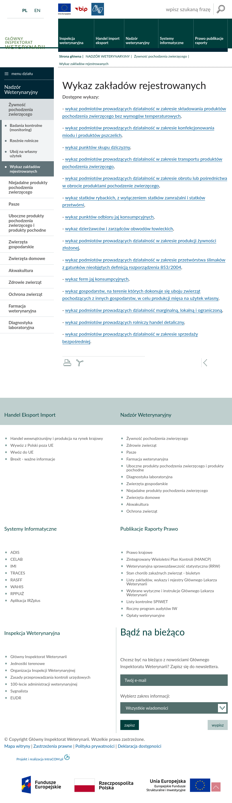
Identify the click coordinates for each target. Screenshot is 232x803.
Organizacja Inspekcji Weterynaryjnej (42, 671)
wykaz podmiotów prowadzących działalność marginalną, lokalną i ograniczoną (143, 310)
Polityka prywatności (94, 746)
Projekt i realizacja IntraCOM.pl (40, 759)
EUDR (15, 698)
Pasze (14, 204)
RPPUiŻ (17, 594)
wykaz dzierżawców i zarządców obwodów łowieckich (119, 229)
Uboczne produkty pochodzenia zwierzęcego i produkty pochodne (27, 223)
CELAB (16, 560)
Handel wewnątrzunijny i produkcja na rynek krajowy (56, 439)
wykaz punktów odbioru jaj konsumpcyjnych (109, 217)
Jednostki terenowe (27, 664)
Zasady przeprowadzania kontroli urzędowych (50, 678)
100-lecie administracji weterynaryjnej (43, 685)
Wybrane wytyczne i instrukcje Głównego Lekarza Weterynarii (170, 593)
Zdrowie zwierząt (25, 282)
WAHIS (16, 587)
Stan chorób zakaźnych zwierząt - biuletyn (163, 574)
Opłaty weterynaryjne (145, 616)
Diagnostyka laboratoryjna (21, 325)
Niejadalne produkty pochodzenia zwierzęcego (28, 187)
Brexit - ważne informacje (32, 460)
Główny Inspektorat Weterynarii (38, 657)
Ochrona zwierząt (25, 294)
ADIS (14, 553)
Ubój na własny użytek (23, 153)
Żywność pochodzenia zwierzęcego (160, 56)
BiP (81, 9)
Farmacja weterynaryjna (22, 309)
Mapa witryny (17, 746)
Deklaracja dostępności (139, 746)
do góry (216, 787)
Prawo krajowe (139, 553)
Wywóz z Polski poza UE (31, 446)
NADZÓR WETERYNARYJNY (108, 56)
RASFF (16, 580)
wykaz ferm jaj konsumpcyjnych (97, 279)
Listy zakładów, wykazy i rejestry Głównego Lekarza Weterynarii (171, 582)
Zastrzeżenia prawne (53, 746)
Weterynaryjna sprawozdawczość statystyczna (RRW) (173, 567)
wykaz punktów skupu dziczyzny (97, 147)
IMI (13, 567)
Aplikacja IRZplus (25, 601)
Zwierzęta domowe (27, 258)
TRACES (17, 574)
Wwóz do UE (22, 453)
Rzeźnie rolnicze (24, 141)
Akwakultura (21, 270)
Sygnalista (19, 692)
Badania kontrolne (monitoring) (26, 127)
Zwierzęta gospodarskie (21, 245)
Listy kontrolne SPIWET (147, 602)
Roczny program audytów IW (151, 609)
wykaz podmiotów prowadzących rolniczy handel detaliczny (124, 322)
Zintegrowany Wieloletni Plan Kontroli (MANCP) (168, 560)
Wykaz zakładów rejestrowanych (25, 169)
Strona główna (70, 56)
